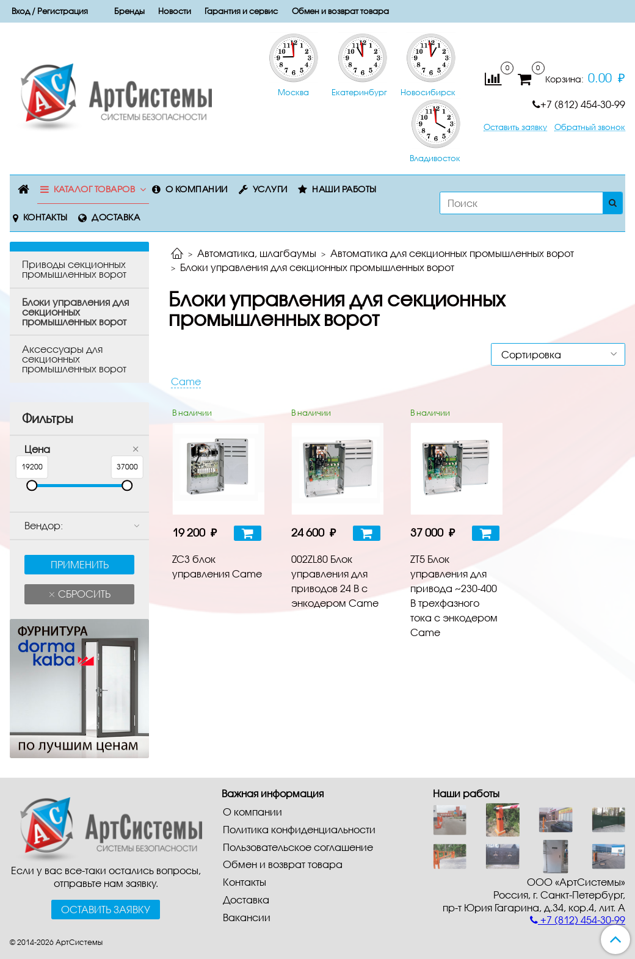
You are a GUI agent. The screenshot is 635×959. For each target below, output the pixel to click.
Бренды (129, 11)
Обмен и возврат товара (340, 11)
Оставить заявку (515, 127)
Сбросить (83, 593)
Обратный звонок (589, 127)
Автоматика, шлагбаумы (256, 253)
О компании (196, 189)
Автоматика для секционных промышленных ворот (452, 253)
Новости (174, 11)
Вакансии (246, 917)
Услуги (270, 189)
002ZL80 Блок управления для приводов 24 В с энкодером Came (335, 581)
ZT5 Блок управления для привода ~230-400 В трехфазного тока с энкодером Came (454, 595)
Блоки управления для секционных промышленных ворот (75, 311)
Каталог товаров (95, 189)
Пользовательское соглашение (298, 847)
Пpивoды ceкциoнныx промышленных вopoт (74, 269)
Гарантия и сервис (241, 11)
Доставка (116, 217)
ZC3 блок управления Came (217, 566)
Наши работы (344, 189)
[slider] (31, 485)
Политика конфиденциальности (299, 829)
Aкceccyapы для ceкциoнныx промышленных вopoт (74, 358)
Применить (80, 564)
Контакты (45, 217)
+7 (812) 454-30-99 (578, 104)
